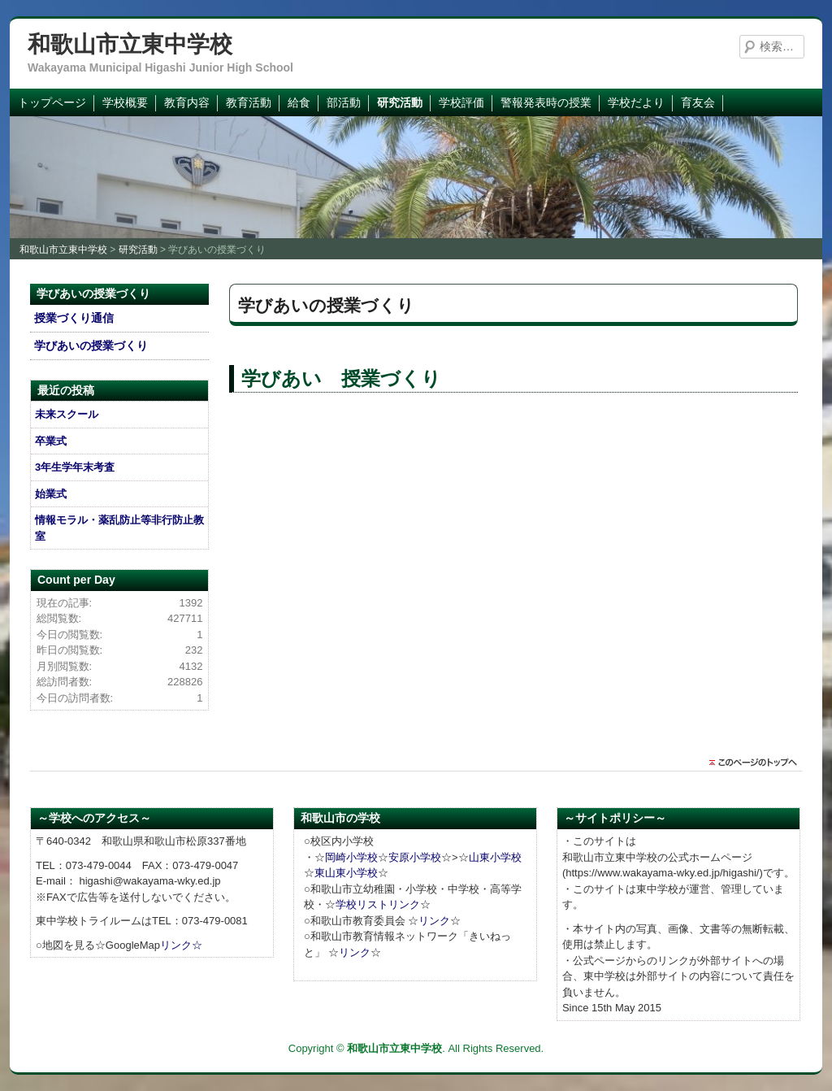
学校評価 (461, 102)
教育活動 (248, 102)
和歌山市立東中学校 (130, 44)
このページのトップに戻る (757, 762)
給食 (299, 102)
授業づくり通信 (74, 317)
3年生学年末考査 (75, 467)
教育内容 (187, 102)
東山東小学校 (346, 873)
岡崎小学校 (351, 857)
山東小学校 (495, 857)
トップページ (52, 102)
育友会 (698, 102)
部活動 (344, 102)
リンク (434, 921)
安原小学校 (414, 857)
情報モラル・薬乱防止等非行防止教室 (119, 528)
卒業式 (51, 441)
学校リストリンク (378, 904)
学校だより (636, 102)
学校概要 (125, 102)
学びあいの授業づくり (91, 345)
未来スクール (66, 414)
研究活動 (399, 102)
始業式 (51, 494)
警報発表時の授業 (546, 102)
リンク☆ (181, 945)
